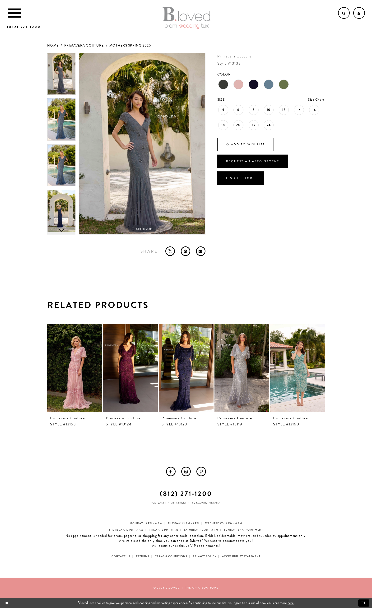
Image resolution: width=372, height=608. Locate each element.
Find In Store (240, 178)
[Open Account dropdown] (359, 13)
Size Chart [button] (316, 99)
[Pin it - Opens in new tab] (185, 251)
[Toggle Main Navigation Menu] (14, 13)
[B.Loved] (186, 18)
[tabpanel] (61, 76)
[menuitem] (171, 471)
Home (53, 45)
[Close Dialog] (7, 603)
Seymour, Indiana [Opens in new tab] (206, 503)
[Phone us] (24, 27)
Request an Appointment (252, 161)
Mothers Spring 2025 (130, 45)
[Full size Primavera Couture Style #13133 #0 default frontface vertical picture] (142, 144)
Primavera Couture (84, 45)
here (291, 602)
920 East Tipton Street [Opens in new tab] (169, 503)
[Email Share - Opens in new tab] (200, 251)
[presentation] (74, 368)
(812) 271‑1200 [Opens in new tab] (186, 494)
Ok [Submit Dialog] (364, 602)
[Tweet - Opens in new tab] (170, 251)
